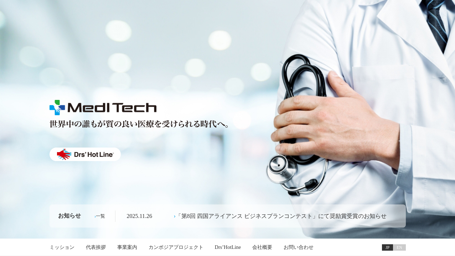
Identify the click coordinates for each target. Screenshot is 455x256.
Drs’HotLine (228, 247)
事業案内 (127, 247)
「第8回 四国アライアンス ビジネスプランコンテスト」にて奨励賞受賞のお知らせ (281, 216)
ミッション (62, 247)
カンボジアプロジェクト (176, 247)
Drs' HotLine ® (85, 154)
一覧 (100, 216)
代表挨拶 (96, 247)
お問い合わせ (299, 247)
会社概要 (262, 247)
